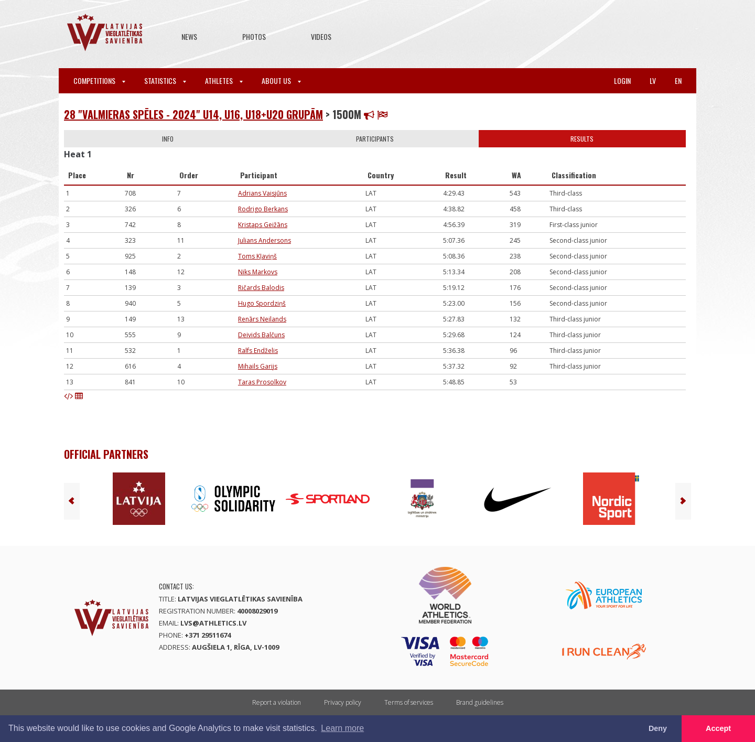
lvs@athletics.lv (213, 623)
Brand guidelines (479, 702)
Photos (254, 36)
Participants (375, 138)
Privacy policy (342, 702)
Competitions (99, 80)
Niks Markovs (257, 271)
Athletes (224, 80)
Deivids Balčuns (261, 334)
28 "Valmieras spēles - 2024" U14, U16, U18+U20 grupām (193, 114)
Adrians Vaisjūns (262, 193)
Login (622, 80)
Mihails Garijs (257, 366)
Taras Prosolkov (262, 382)
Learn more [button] (342, 728)
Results (582, 138)
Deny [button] (658, 728)
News (189, 36)
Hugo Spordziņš (262, 303)
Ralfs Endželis (258, 350)
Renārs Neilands (262, 319)
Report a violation (276, 702)
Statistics (165, 80)
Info (168, 138)
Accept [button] (718, 728)
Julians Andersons (264, 240)
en (678, 80)
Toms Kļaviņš (257, 256)
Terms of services (408, 702)
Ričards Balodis (261, 287)
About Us (281, 80)
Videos (321, 36)
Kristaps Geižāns (262, 224)
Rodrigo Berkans (263, 209)
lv (653, 80)
